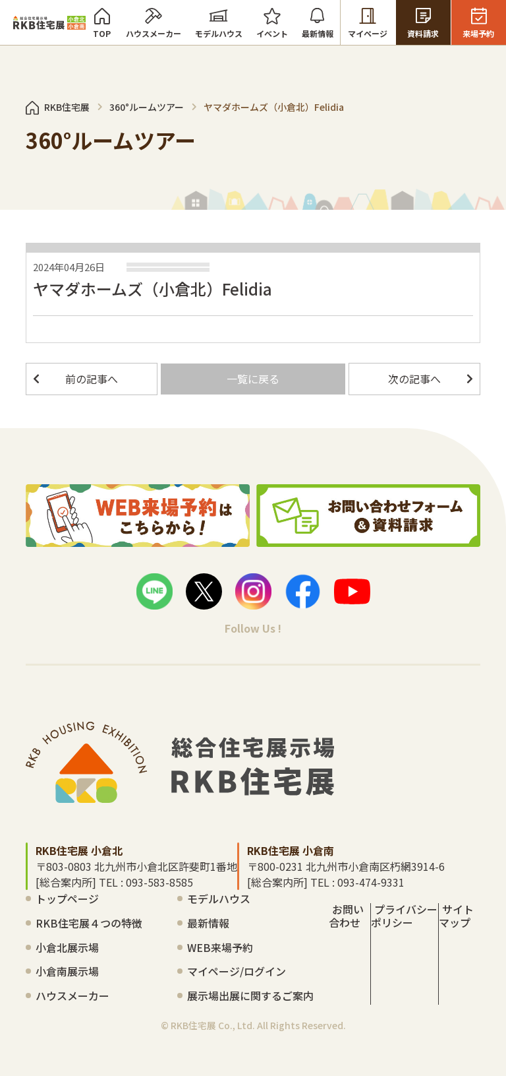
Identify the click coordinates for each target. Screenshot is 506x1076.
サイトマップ (456, 915)
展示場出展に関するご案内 (250, 995)
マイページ (368, 23)
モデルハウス (218, 23)
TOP (102, 23)
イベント (272, 23)
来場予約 (478, 23)
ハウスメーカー (153, 23)
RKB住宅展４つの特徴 (89, 923)
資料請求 (423, 23)
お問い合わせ (346, 915)
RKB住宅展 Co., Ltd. (213, 1025)
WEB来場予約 (220, 947)
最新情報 (317, 23)
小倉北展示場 (67, 947)
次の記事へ (414, 379)
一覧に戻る (253, 379)
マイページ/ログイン (236, 971)
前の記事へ (91, 379)
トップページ (67, 898)
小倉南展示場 (67, 971)
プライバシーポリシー (404, 915)
